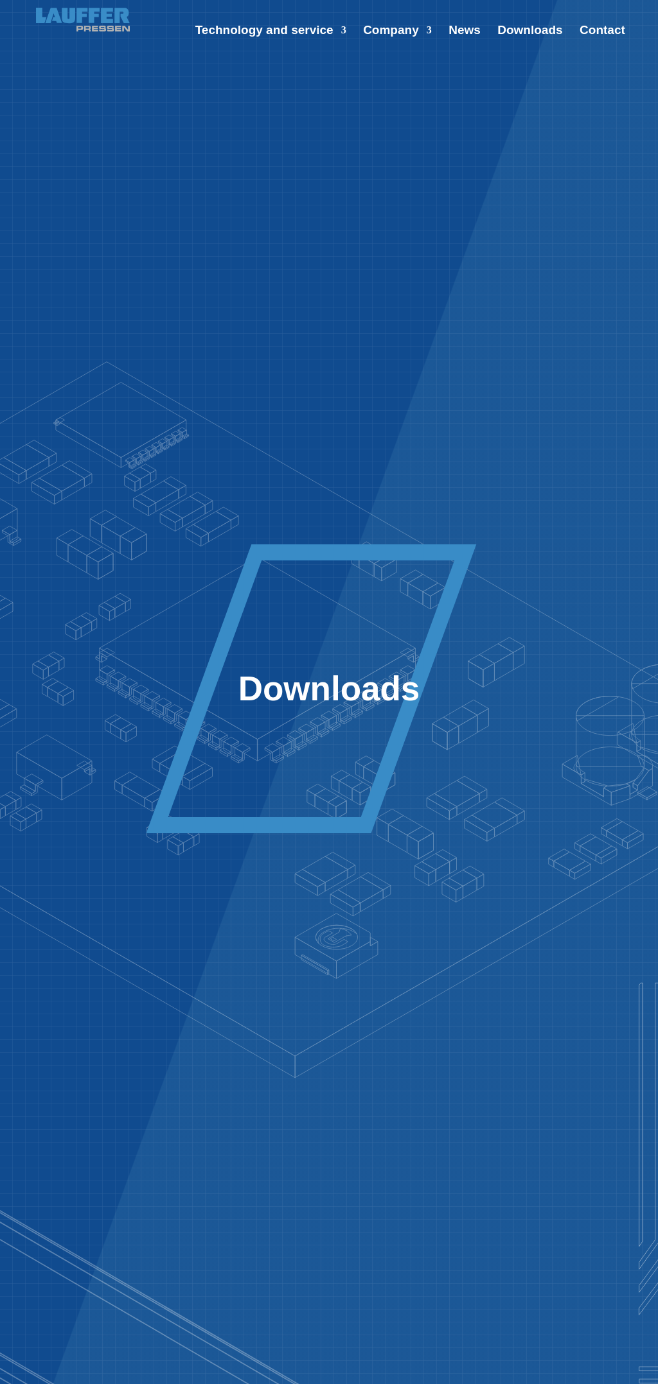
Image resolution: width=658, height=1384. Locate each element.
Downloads (529, 31)
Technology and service (264, 31)
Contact (602, 31)
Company (391, 31)
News (465, 31)
